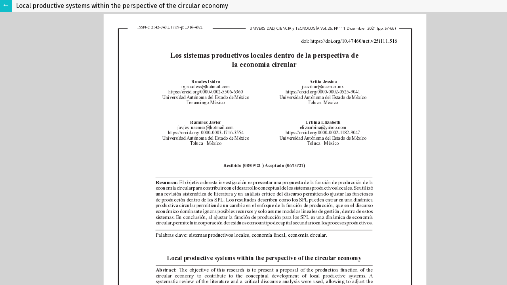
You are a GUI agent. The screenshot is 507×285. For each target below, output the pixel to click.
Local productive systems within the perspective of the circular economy (122, 6)
